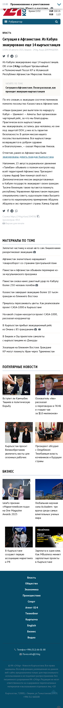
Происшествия (31, 595)
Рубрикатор (13, 21)
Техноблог (31, 613)
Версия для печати (13, 223)
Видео (31, 637)
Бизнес (31, 631)
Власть (7, 32)
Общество (31, 583)
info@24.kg (34, 654)
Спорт (31, 601)
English (31, 625)
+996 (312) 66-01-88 (36, 649)
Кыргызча (32, 619)
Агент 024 (31, 607)
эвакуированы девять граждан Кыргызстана (28, 156)
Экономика (31, 589)
